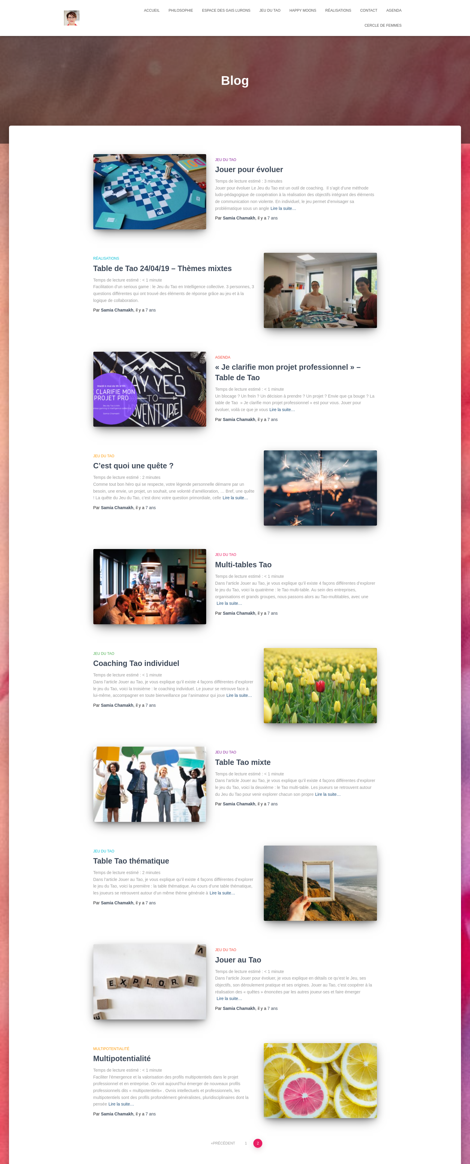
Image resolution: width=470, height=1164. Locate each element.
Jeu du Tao (269, 10)
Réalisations (338, 10)
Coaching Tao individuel (136, 635)
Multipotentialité (122, 1008)
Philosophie (181, 10)
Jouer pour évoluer (249, 169)
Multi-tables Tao (243, 542)
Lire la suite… (284, 208)
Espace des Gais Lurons (226, 10)
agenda (394, 10)
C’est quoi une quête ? (133, 449)
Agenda (222, 346)
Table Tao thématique (131, 822)
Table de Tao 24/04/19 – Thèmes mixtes (162, 262)
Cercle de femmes (383, 25)
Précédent (224, 1087)
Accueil (152, 10)
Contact (368, 10)
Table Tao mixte (243, 728)
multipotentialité (111, 998)
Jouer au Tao (238, 915)
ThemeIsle (396, 1150)
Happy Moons (303, 10)
